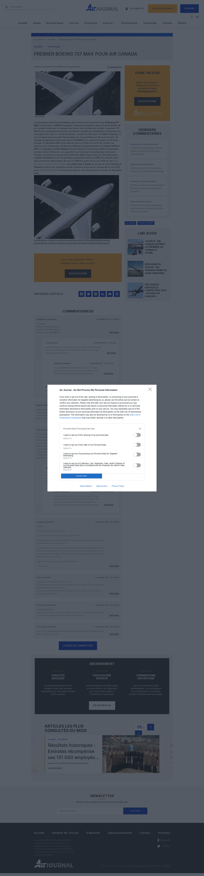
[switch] (137, 435)
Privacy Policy (118, 486)
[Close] (151, 390)
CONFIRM (81, 476)
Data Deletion (86, 486)
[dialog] (102, 438)
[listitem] (102, 428)
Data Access (101, 486)
